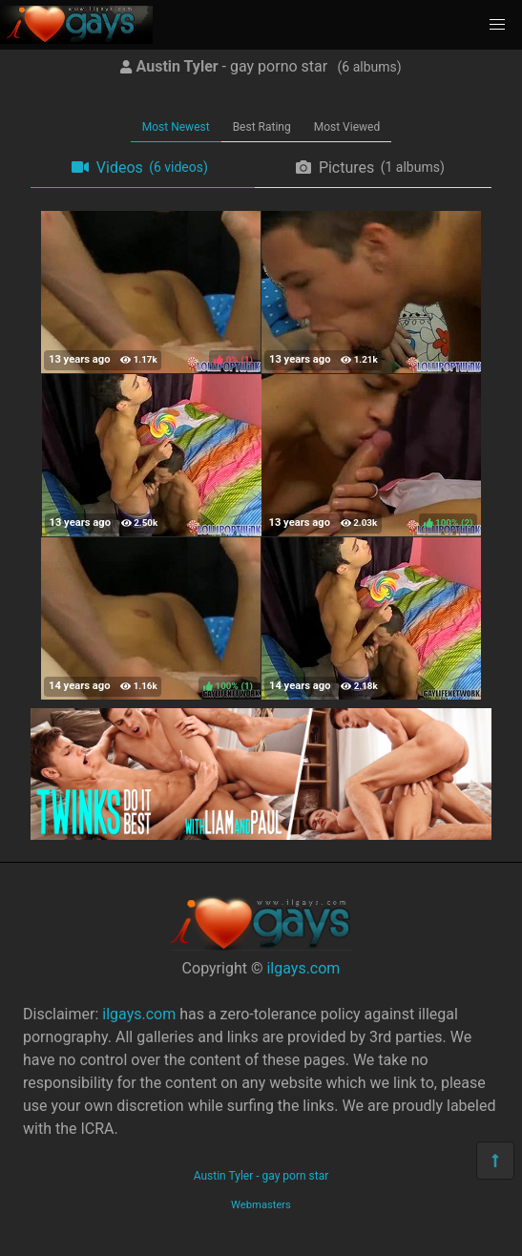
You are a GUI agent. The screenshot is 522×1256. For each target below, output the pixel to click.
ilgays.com (303, 968)
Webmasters (261, 1205)
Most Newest (176, 127)
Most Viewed (347, 127)
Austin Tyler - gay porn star (261, 1176)
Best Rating (262, 127)
